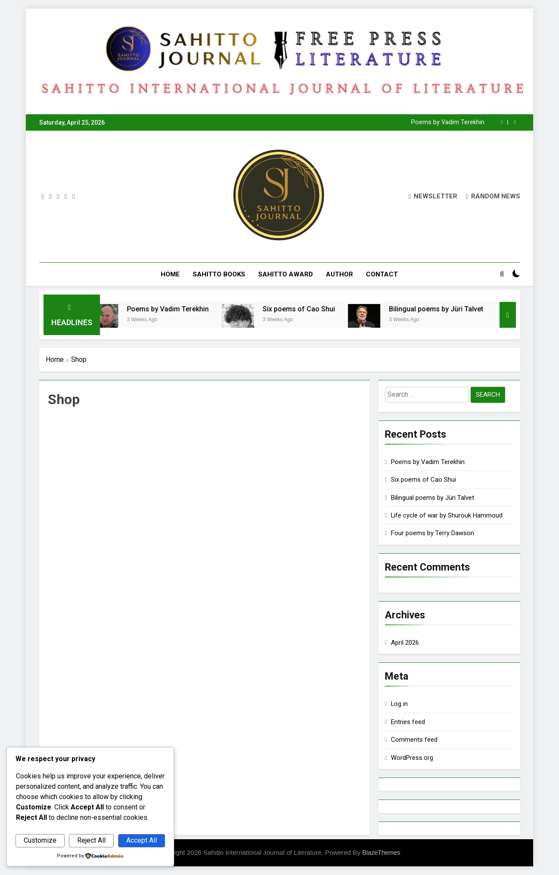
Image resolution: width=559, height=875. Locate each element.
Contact (382, 274)
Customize (40, 840)
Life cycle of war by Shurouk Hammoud (447, 515)
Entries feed (408, 722)
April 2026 (405, 642)
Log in (399, 704)
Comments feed (414, 739)
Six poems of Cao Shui (308, 309)
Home (170, 274)
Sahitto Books (219, 274)
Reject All (91, 840)
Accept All (141, 840)
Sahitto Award (285, 274)
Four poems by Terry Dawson (432, 533)
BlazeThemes (381, 852)
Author (339, 274)
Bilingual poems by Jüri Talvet (445, 309)
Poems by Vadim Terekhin (447, 122)
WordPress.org (412, 758)
